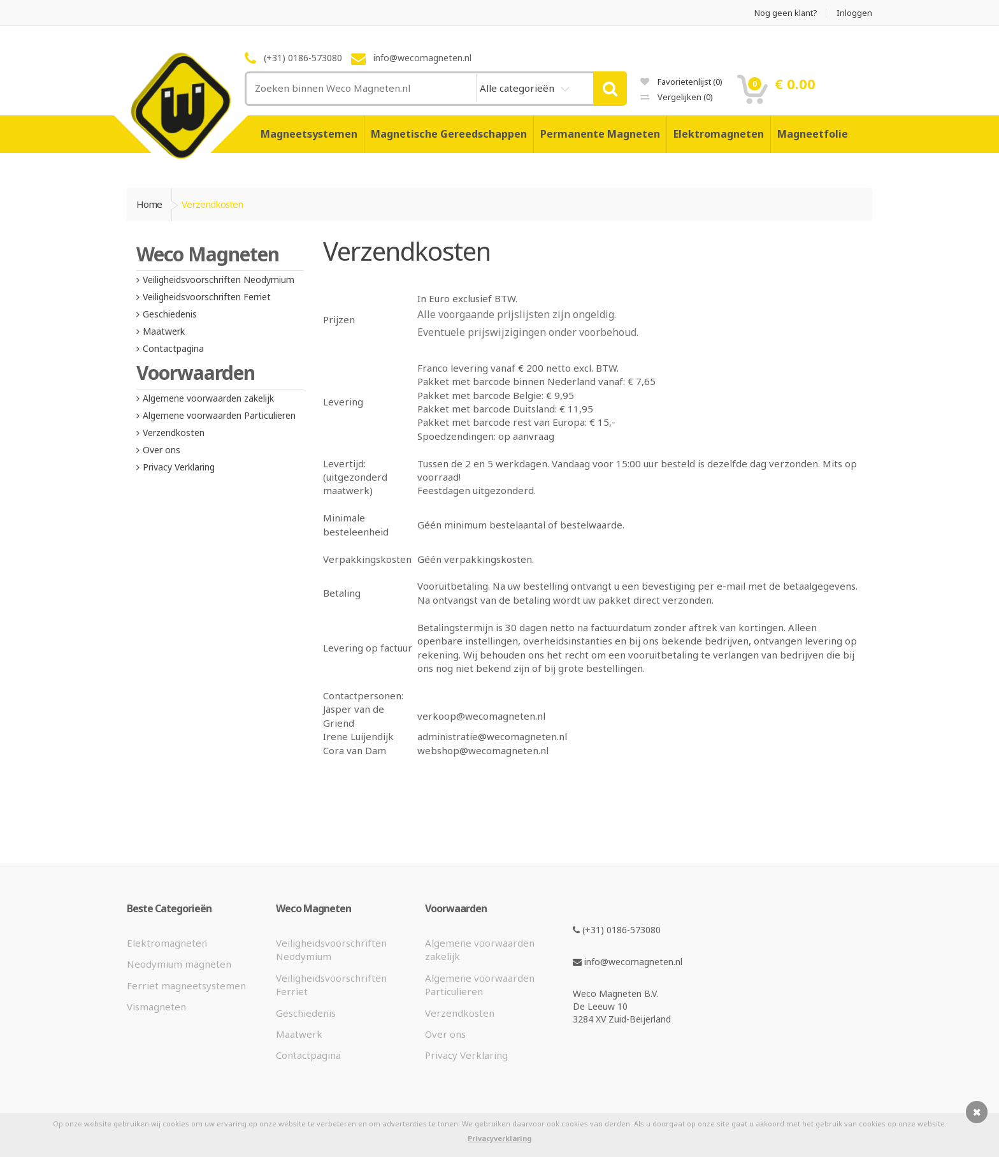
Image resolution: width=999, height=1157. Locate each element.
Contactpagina (173, 348)
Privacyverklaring (499, 1138)
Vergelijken (676, 97)
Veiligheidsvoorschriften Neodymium (218, 279)
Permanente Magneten (600, 134)
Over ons (161, 450)
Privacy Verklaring (179, 467)
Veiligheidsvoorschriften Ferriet (207, 297)
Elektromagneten (718, 134)
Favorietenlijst (681, 81)
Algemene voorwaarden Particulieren (219, 415)
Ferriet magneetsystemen (186, 985)
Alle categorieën (518, 88)
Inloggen (854, 13)
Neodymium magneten (179, 963)
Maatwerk (164, 331)
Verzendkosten (174, 432)
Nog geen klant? (785, 13)
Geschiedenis (170, 314)
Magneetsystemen (309, 134)
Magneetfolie (812, 134)
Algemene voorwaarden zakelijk (208, 398)
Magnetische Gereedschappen (449, 134)
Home (149, 204)
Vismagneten (156, 1006)
